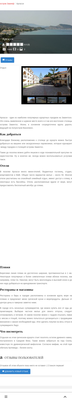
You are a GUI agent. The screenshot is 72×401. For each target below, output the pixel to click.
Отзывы (7, 60)
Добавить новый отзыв (15, 371)
